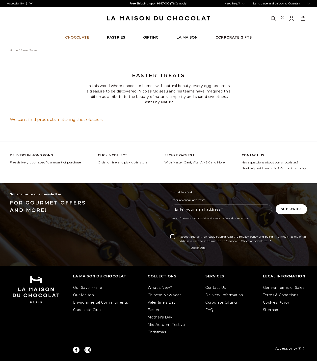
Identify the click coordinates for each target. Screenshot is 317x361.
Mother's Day (160, 317)
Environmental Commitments (100, 302)
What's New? (160, 287)
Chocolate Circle (88, 310)
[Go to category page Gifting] (151, 37)
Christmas (157, 332)
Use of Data (198, 247)
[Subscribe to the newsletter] (291, 209)
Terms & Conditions (280, 295)
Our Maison (83, 295)
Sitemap (270, 310)
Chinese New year (164, 295)
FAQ (209, 310)
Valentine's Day (162, 302)
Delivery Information (224, 295)
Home (14, 50)
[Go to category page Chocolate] (77, 37)
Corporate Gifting (221, 302)
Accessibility (290, 348)
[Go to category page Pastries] (116, 37)
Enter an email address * (187, 200)
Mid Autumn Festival (166, 324)
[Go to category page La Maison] (187, 37)
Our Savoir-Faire (87, 287)
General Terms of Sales (283, 287)
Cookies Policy (276, 302)
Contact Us (215, 287)
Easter (153, 310)
